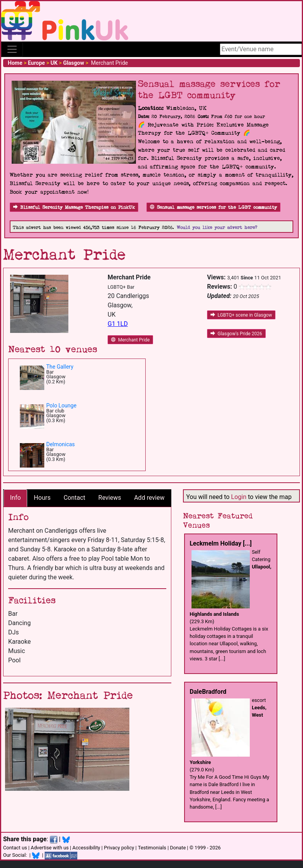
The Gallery (59, 367)
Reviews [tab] (109, 497)
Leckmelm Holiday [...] (221, 543)
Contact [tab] (74, 497)
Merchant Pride (130, 340)
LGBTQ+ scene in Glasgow (241, 315)
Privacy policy (119, 848)
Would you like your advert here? (217, 227)
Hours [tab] (42, 497)
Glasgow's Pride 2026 (236, 333)
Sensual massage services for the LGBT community (213, 207)
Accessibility (86, 848)
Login (238, 497)
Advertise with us (50, 848)
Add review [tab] (149, 497)
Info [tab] (15, 497)
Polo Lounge (61, 405)
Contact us (15, 848)
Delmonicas (60, 444)
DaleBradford (208, 691)
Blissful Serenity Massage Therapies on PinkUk (74, 207)
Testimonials (152, 848)
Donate (178, 848)
